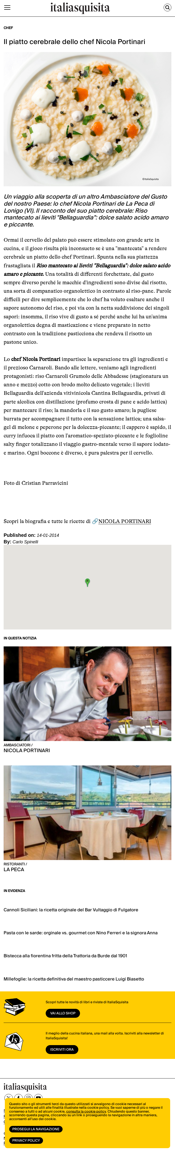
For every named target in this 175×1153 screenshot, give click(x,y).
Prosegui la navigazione (35, 1129)
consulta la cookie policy (86, 1112)
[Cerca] (167, 7)
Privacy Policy (26, 1141)
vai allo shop (62, 1013)
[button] (87, 582)
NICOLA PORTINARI (124, 521)
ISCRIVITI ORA (62, 1050)
